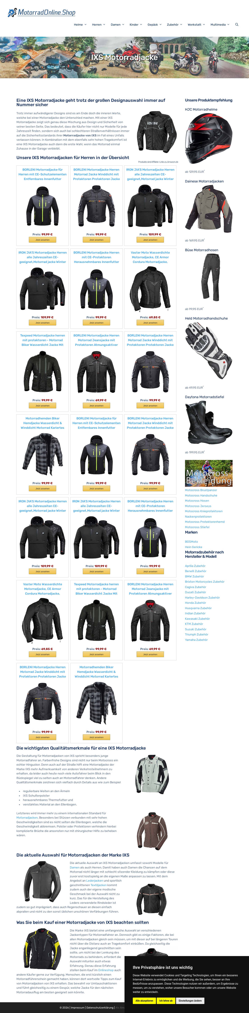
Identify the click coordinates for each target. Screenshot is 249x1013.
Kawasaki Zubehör (197, 618)
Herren (100, 24)
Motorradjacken (27, 817)
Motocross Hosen (197, 500)
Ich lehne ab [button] (166, 1000)
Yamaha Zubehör (196, 640)
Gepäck (156, 24)
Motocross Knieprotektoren (204, 511)
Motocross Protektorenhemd (205, 521)
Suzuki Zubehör (195, 629)
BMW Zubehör (194, 576)
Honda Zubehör (195, 602)
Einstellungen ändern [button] (190, 1000)
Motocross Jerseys (198, 506)
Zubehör (176, 24)
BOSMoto (191, 541)
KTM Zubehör (194, 624)
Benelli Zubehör (195, 571)
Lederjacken (94, 880)
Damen (119, 24)
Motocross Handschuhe (201, 495)
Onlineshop (106, 970)
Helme (82, 24)
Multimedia (222, 24)
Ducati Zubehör (195, 592)
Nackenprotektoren (198, 516)
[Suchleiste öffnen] (237, 24)
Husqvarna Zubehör (198, 608)
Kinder (138, 24)
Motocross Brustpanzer (201, 490)
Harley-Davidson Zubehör (202, 597)
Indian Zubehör (195, 613)
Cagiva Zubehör (195, 587)
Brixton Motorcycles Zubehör (204, 581)
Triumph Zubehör (196, 634)
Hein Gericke (193, 547)
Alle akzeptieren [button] (144, 1000)
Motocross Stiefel (197, 527)
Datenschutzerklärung (99, 1007)
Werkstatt (198, 24)
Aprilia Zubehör (195, 566)
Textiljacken (99, 885)
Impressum (77, 1007)
